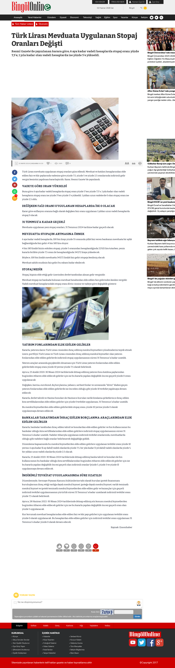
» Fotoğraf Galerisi (49, 643)
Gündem (51, 17)
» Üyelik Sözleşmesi (18, 653)
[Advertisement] (77, 77)
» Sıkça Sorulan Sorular (20, 640)
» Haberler (46, 636)
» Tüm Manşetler (75, 646)
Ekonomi (74, 17)
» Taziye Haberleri (49, 653)
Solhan (33, 626)
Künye (135, 17)
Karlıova (69, 626)
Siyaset (63, 17)
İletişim (144, 17)
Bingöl (131, 8)
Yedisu (107, 626)
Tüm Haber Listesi (24, 24)
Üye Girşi (155, 2)
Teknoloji (87, 17)
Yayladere (94, 626)
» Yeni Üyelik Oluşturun (20, 643)
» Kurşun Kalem (75, 640)
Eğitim (107, 17)
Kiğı (81, 626)
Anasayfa (18, 17)
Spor (115, 17)
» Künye (14, 636)
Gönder (137, 616)
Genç (57, 626)
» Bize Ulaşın (74, 653)
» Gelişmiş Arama (75, 643)
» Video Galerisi (48, 646)
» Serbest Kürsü (75, 636)
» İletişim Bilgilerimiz (76, 650)
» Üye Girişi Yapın (18, 646)
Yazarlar (124, 17)
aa (133, 163)
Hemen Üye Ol (138, 2)
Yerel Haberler (35, 17)
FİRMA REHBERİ (117, 2)
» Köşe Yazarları (48, 640)
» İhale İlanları (47, 650)
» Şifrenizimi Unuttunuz (20, 650)
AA (127, 163)
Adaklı (45, 626)
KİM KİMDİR (100, 2)
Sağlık (98, 17)
